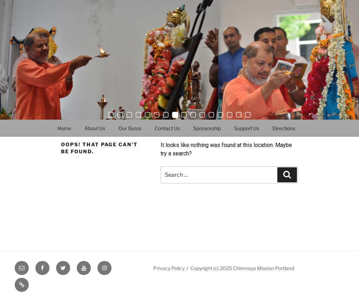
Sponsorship (207, 128)
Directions (283, 128)
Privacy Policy (169, 268)
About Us (94, 128)
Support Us (246, 128)
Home (64, 128)
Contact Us (167, 128)
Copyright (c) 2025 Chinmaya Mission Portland (242, 268)
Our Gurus (129, 128)
